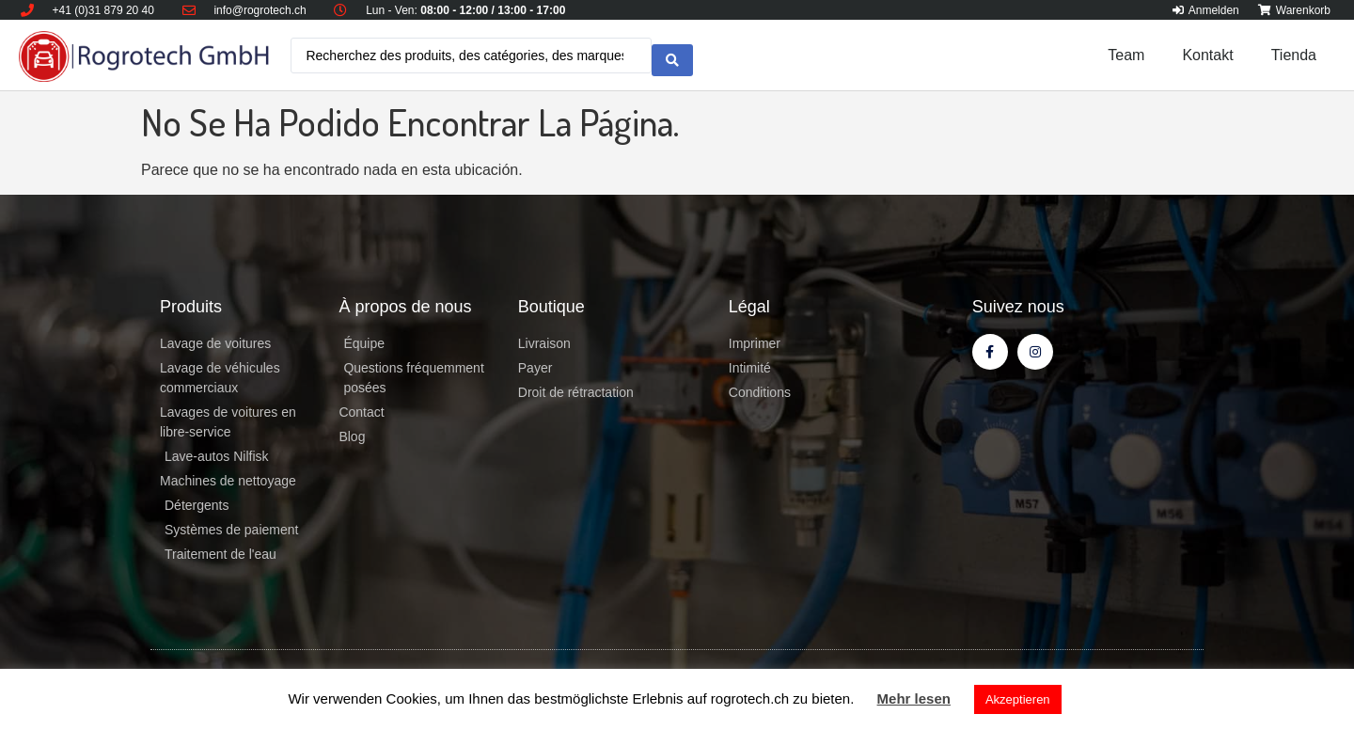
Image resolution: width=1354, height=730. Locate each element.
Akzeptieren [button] (1017, 699)
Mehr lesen (914, 698)
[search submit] (672, 55)
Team (1126, 55)
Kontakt (1207, 55)
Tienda (1293, 55)
